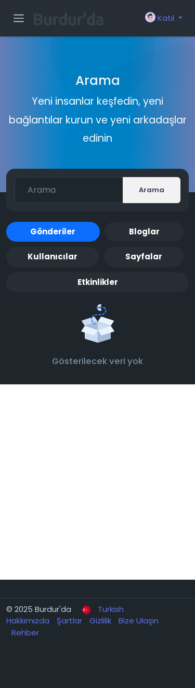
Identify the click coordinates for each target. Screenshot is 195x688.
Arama (151, 190)
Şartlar (70, 620)
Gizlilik (101, 620)
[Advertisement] (97, 482)
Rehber (25, 632)
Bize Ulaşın (139, 620)
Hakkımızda (28, 620)
